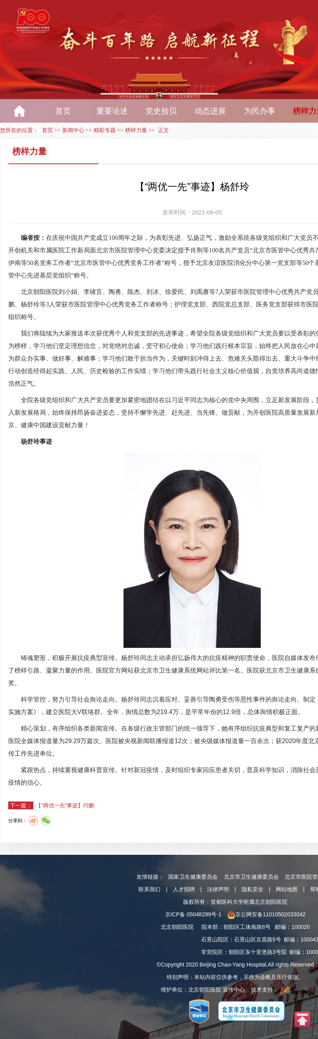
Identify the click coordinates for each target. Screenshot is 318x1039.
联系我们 (149, 889)
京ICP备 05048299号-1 (193, 914)
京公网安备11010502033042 (266, 914)
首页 (47, 130)
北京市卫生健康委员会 (251, 877)
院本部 (210, 927)
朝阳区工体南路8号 (247, 927)
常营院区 (212, 952)
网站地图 (287, 889)
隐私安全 (252, 889)
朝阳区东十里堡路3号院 (258, 952)
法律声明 (218, 889)
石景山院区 (215, 939)
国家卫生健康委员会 (193, 877)
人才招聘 (184, 889)
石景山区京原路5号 (257, 939)
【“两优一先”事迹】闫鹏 (65, 805)
